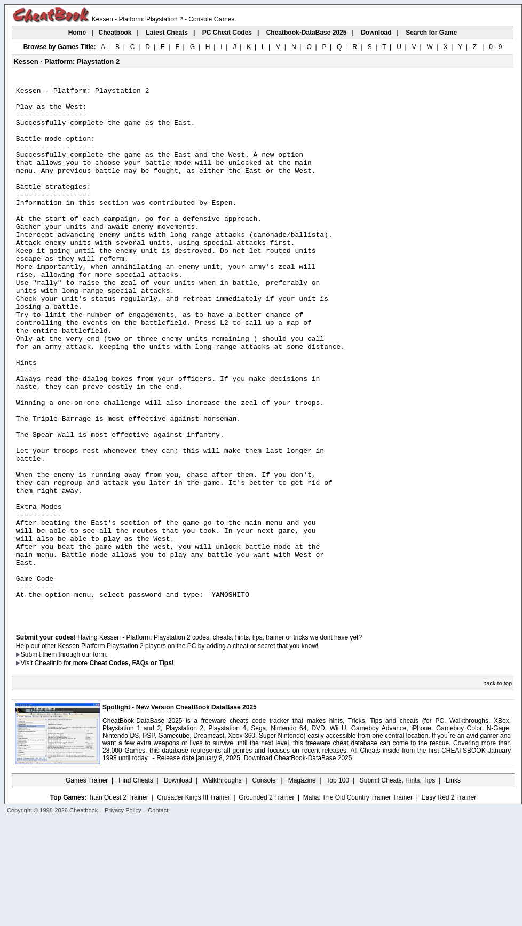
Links (453, 886)
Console (265, 886)
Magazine (302, 886)
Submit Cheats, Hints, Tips (397, 886)
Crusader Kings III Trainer (193, 903)
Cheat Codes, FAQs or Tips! (131, 768)
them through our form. (75, 760)
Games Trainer (87, 886)
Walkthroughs (222, 886)
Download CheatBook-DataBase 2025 (298, 863)
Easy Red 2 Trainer (448, 903)
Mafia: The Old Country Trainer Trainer (358, 903)
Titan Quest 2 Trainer (118, 903)
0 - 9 (495, 47)
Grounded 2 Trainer (266, 903)
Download (178, 886)
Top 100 (337, 886)
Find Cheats (135, 886)
